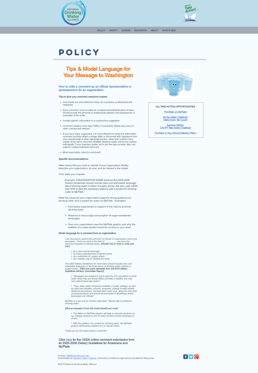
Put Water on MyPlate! (175, 112)
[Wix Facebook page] (185, 356)
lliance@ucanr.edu (80, 355)
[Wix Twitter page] (191, 356)
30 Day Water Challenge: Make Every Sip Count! (175, 118)
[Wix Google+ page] (196, 356)
